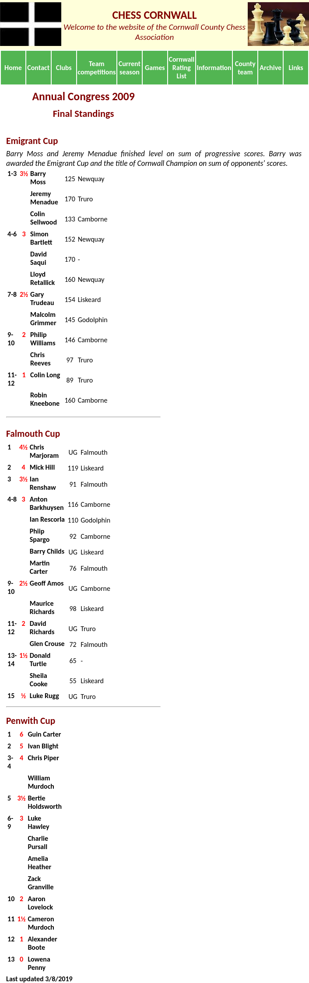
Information (214, 67)
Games (155, 67)
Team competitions (96, 68)
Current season (129, 68)
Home (13, 67)
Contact (38, 67)
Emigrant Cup (32, 141)
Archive (270, 67)
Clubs (64, 67)
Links (295, 67)
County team (245, 68)
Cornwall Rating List (181, 67)
